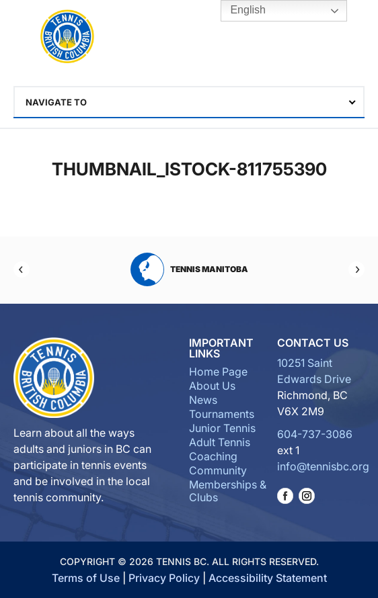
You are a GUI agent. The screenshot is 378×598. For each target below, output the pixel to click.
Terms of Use (86, 578)
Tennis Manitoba (189, 269)
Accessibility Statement (268, 578)
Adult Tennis (219, 442)
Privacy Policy (164, 578)
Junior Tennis (222, 428)
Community (218, 470)
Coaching (213, 456)
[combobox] (189, 102)
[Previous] (21, 269)
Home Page (218, 371)
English (238, 11)
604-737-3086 (314, 434)
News (203, 400)
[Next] (356, 269)
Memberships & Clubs (227, 491)
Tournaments (221, 414)
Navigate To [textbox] (56, 102)
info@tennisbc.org (323, 466)
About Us (212, 385)
